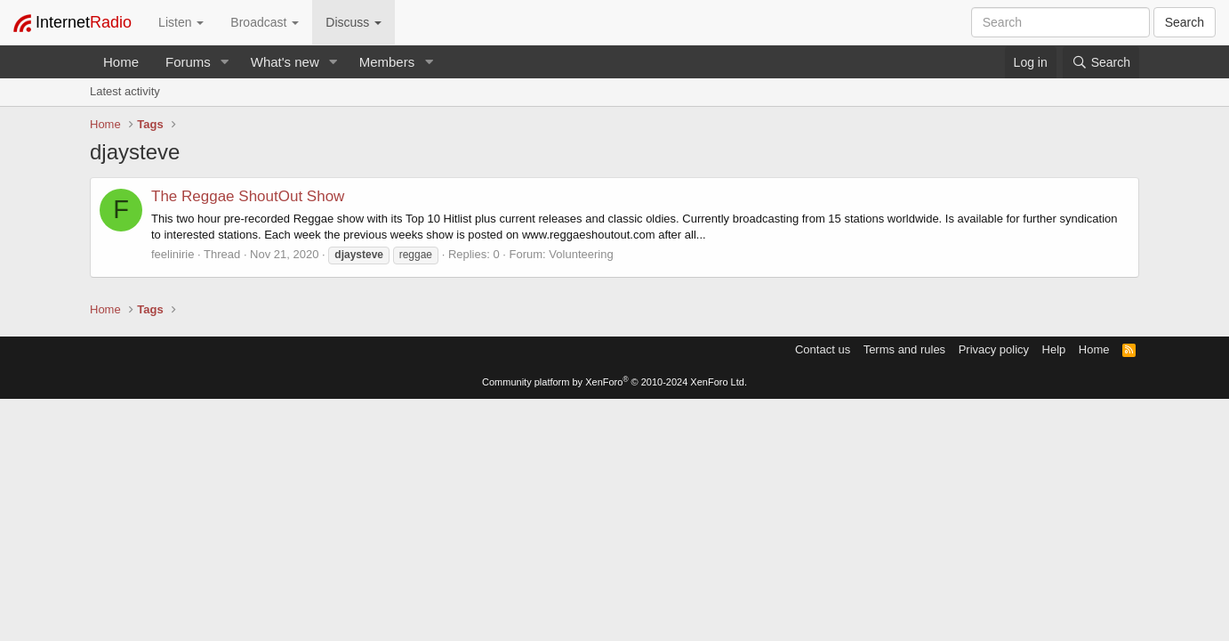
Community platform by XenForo (614, 382)
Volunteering (581, 254)
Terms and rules (904, 349)
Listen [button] (181, 22)
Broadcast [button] (264, 22)
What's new (285, 61)
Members (387, 61)
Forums (188, 61)
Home (121, 61)
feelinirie (172, 254)
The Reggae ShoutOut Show (247, 196)
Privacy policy (994, 349)
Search (1184, 22)
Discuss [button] (353, 22)
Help (1054, 349)
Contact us (822, 349)
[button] (225, 61)
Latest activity (125, 91)
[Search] (1101, 62)
